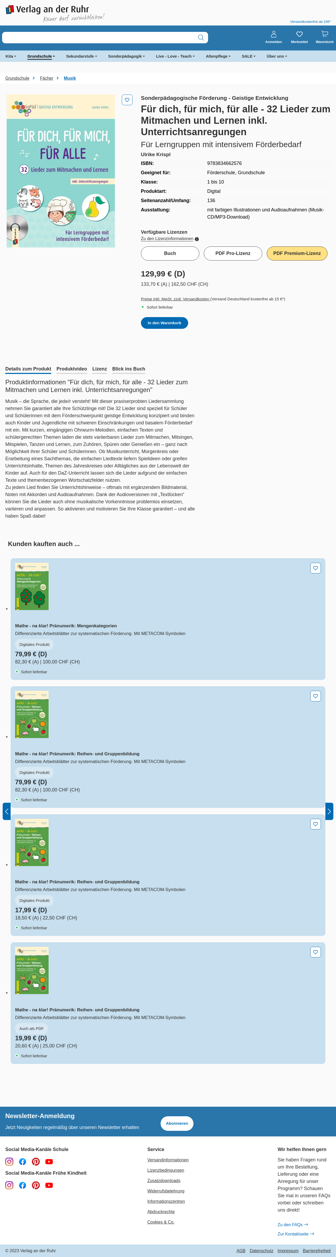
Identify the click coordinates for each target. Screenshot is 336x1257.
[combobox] (98, 37)
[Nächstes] (329, 811)
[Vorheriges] (7, 811)
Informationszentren (166, 1201)
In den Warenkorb (164, 323)
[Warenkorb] (325, 37)
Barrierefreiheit (317, 1251)
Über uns (275, 56)
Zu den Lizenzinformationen (170, 238)
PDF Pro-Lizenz (233, 253)
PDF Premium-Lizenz (297, 253)
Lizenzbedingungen (165, 1170)
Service (155, 1149)
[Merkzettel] (299, 37)
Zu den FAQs (293, 1224)
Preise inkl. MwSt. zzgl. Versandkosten (175, 299)
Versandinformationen (168, 1160)
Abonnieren (177, 1123)
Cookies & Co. (160, 1222)
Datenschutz (261, 1251)
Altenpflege (217, 56)
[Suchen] (201, 37)
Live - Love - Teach (174, 56)
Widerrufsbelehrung (165, 1191)
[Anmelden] (273, 37)
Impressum (288, 1251)
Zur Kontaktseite (296, 1234)
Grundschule (39, 56)
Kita (9, 56)
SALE (247, 56)
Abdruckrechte (161, 1211)
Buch (170, 253)
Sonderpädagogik (125, 56)
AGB (240, 1251)
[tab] (28, 369)
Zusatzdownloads (163, 1180)
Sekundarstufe (80, 56)
